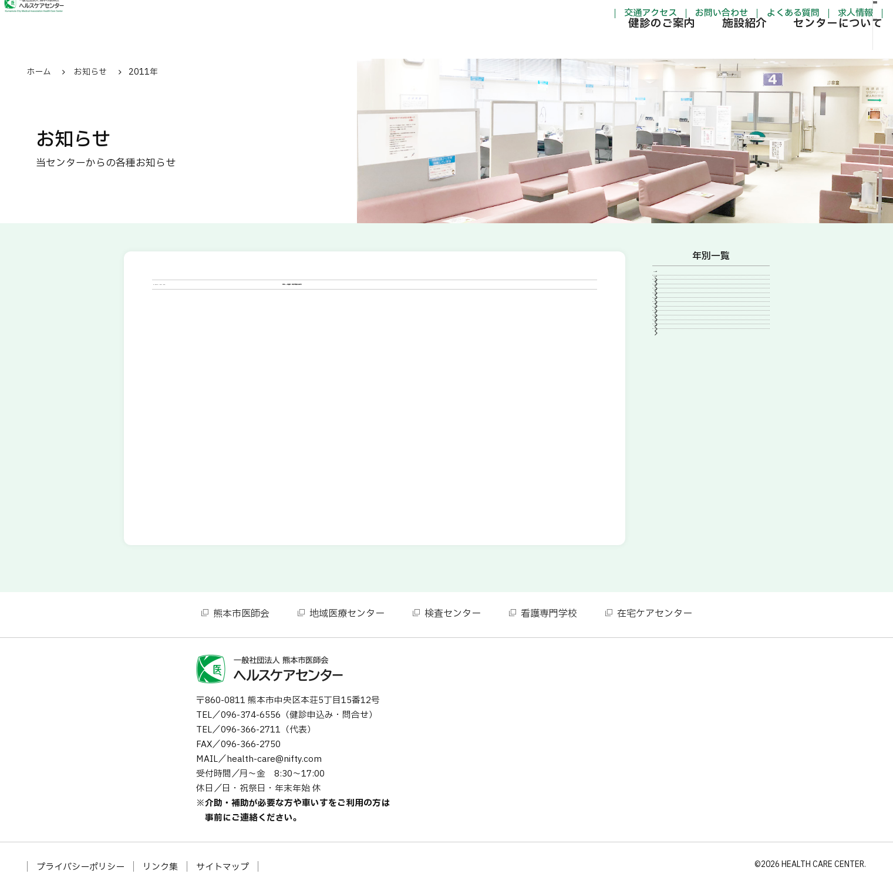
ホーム (39, 72)
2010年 (677, 499)
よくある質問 (732, 13)
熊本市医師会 (241, 617)
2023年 (677, 320)
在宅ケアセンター (654, 617)
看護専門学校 (549, 617)
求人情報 (795, 13)
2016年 (677, 379)
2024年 (677, 300)
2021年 (677, 340)
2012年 (677, 459)
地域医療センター (347, 617)
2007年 (677, 519)
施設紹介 (684, 44)
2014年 (677, 419)
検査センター (452, 617)
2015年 (677, 399)
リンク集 (160, 871)
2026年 (677, 280)
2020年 (677, 359)
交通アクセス (590, 13)
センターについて (778, 44)
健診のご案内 (601, 44)
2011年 (677, 479)
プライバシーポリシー (80, 871)
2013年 (677, 439)
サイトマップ (222, 871)
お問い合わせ (661, 13)
